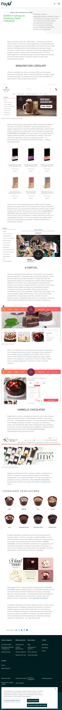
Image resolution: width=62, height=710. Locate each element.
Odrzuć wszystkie (33, 700)
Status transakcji (5, 678)
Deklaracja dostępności (31, 678)
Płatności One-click (21, 655)
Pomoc (3, 665)
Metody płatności (21, 640)
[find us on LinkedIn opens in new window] (2, 709)
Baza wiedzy (31, 640)
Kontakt (3, 660)
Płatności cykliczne (21, 652)
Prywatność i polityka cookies (7, 683)
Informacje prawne (47, 678)
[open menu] (59, 3)
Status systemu (20, 683)
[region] (29, 698)
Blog (8, 12)
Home (4, 12)
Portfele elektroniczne (19, 648)
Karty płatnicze (20, 644)
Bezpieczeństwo (5, 652)
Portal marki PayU (32, 655)
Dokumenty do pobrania (32, 648)
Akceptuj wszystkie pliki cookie (37, 705)
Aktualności (45, 644)
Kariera (44, 651)
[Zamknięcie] (55, 689)
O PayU (44, 640)
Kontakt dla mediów (21, 678)
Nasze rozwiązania (6, 640)
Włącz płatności (5, 668)
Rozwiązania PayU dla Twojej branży (7, 648)
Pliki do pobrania (32, 652)
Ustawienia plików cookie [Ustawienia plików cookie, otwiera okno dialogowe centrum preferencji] (12, 700)
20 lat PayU (45, 647)
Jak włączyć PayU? (6, 644)
